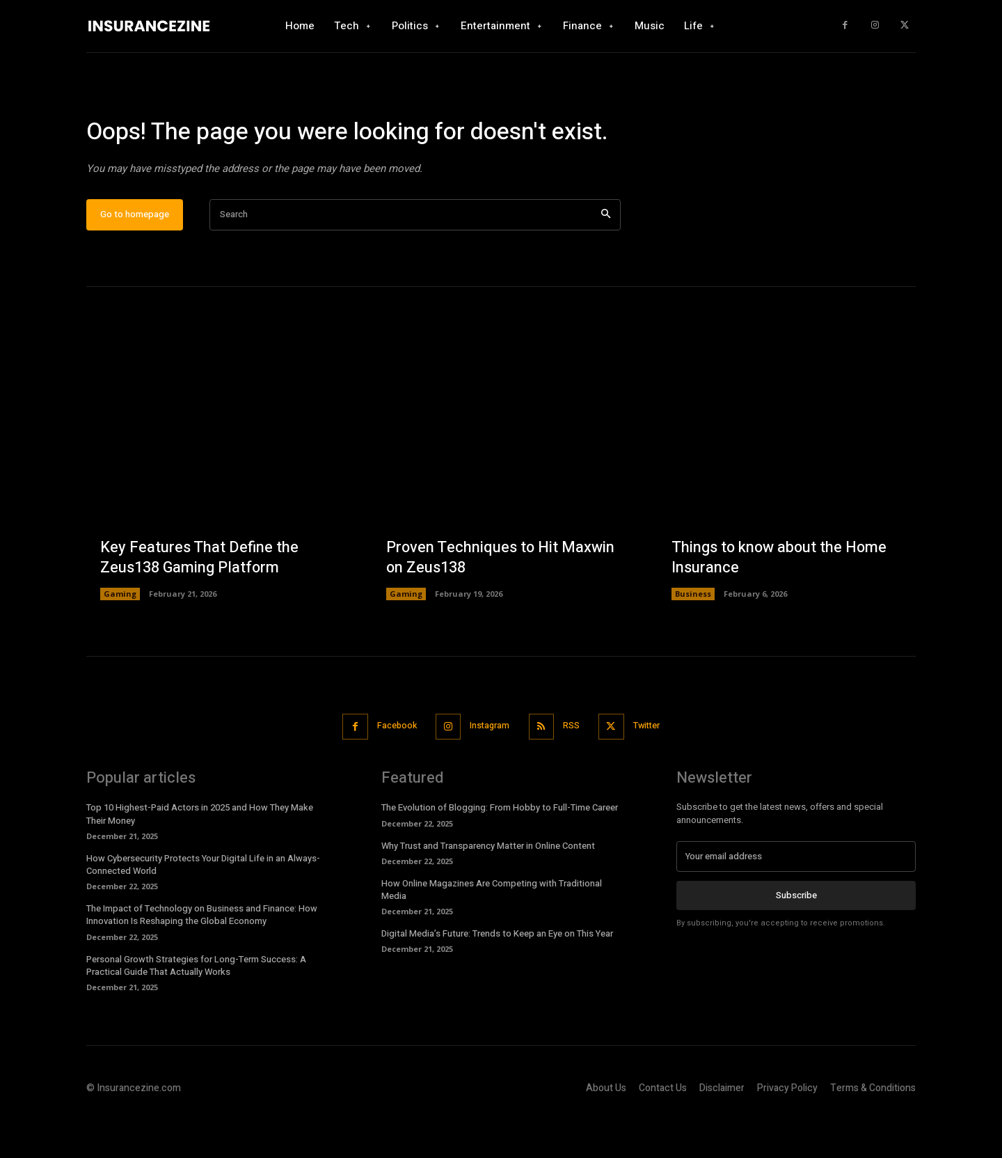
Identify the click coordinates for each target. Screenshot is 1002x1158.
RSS (574, 766)
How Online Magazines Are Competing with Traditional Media (491, 929)
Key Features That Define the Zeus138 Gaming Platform (199, 598)
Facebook (391, 766)
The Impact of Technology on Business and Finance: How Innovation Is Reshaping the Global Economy (201, 955)
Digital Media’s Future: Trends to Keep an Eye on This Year (497, 973)
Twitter (653, 766)
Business (693, 634)
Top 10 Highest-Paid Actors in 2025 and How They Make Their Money (199, 854)
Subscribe (796, 935)
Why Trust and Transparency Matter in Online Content (488, 885)
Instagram (488, 766)
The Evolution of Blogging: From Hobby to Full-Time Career (499, 847)
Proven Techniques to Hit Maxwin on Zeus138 (501, 598)
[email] (796, 897)
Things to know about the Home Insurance (780, 598)
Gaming (120, 634)
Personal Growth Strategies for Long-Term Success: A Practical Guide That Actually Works (196, 1005)
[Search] (606, 255)
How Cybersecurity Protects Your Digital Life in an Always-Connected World (203, 904)
